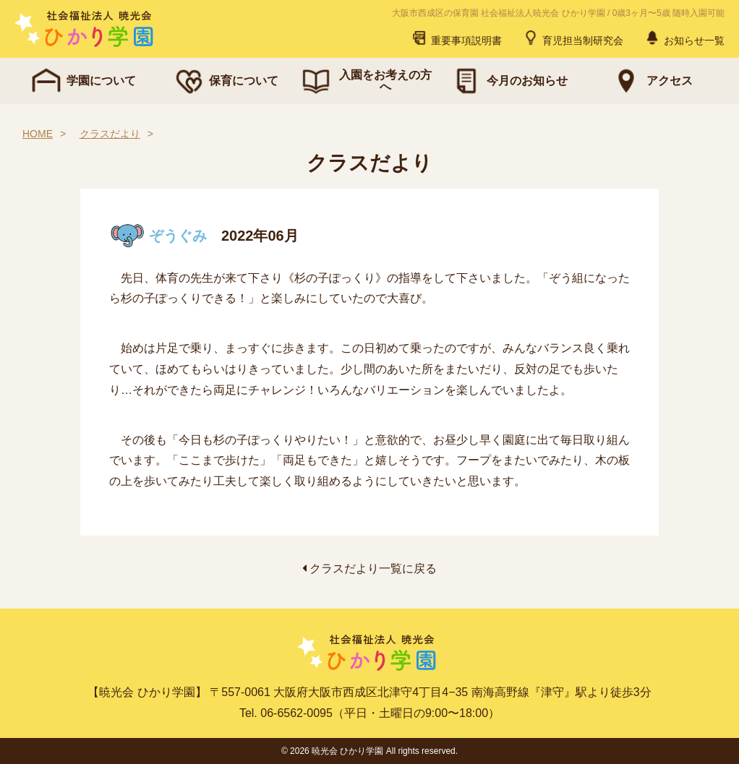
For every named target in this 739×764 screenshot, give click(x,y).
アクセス (651, 81)
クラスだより (110, 134)
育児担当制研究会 (572, 37)
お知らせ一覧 (684, 37)
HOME (37, 134)
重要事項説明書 (456, 37)
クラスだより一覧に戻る (369, 568)
